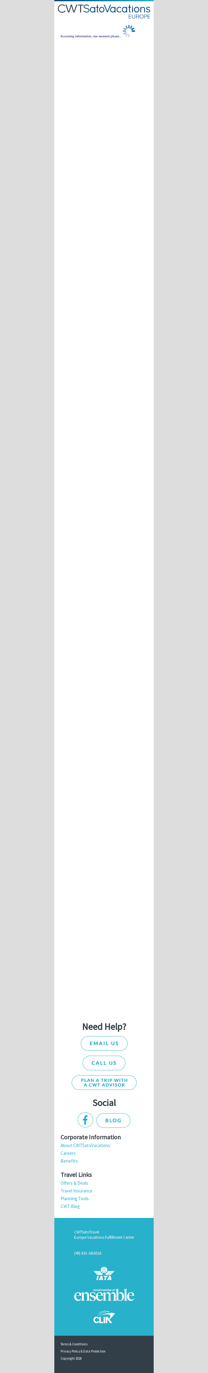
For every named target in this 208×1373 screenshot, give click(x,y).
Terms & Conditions (74, 1344)
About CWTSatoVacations (85, 1145)
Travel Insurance (77, 1191)
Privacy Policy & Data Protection (83, 1351)
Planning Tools (75, 1198)
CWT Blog (70, 1206)
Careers (68, 1153)
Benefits (69, 1161)
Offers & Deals (74, 1183)
